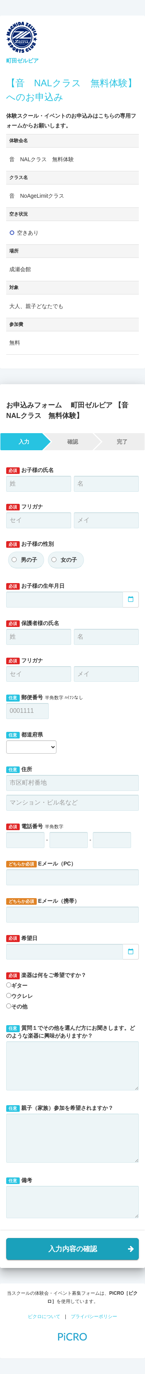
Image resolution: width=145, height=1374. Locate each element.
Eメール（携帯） (43, 901)
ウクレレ (22, 996)
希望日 (22, 938)
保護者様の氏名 (32, 623)
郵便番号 (44, 697)
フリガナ (24, 506)
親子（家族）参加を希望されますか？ (59, 1108)
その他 (19, 1006)
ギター (19, 985)
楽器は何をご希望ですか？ (46, 975)
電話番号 (34, 826)
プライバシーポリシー (94, 1316)
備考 (19, 1180)
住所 (19, 769)
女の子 (69, 560)
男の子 (29, 560)
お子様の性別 (30, 544)
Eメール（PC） (41, 863)
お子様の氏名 (30, 470)
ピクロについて (44, 1316)
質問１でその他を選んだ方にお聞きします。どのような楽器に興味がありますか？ (70, 1032)
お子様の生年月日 (35, 586)
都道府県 (24, 734)
